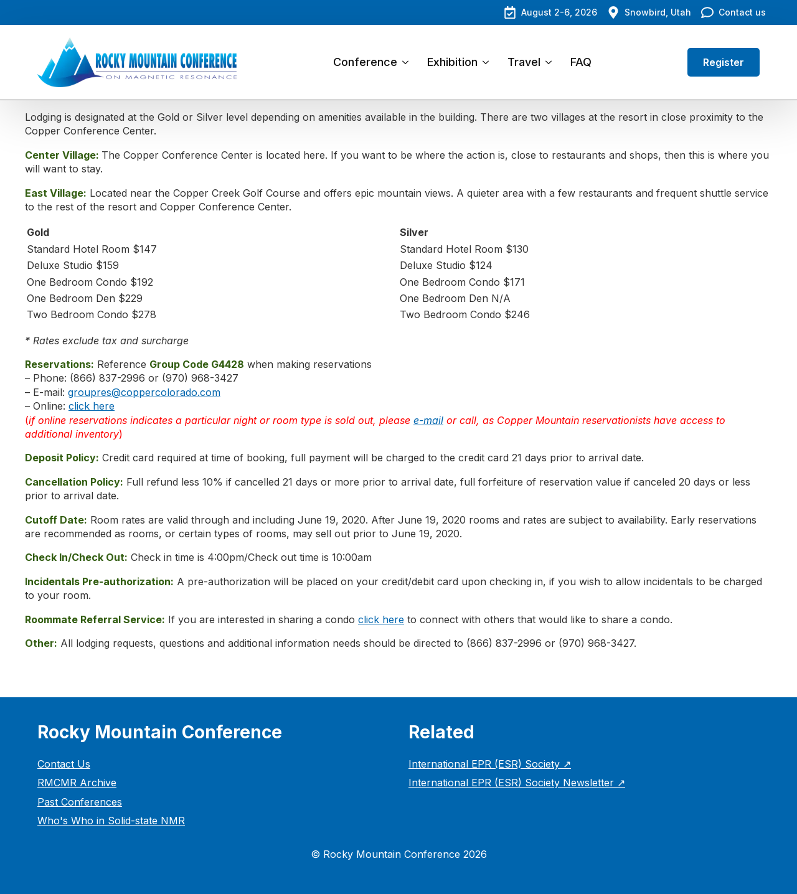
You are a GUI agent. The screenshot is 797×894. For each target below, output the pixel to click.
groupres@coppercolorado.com (144, 392)
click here (91, 406)
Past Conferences (79, 802)
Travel (523, 61)
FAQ (581, 61)
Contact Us (63, 764)
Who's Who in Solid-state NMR (111, 820)
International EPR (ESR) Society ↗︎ (489, 764)
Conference (365, 61)
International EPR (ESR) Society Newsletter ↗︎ (516, 782)
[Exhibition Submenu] (488, 62)
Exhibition (452, 61)
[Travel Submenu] (550, 62)
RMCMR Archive (76, 782)
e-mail (428, 420)
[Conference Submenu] (407, 62)
